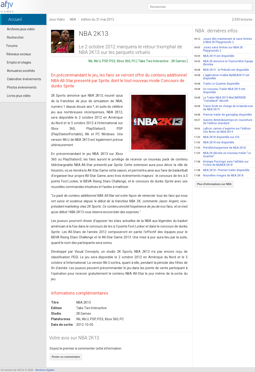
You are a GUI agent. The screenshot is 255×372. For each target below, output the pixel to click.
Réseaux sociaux (16, 54)
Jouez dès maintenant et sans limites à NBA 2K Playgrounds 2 (223, 40)
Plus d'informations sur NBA (214, 184)
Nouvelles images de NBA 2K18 (218, 175)
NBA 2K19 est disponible (214, 56)
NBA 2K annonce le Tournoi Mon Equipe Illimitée (223, 63)
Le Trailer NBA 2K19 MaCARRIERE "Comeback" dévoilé (220, 99)
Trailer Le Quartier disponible (217, 83)
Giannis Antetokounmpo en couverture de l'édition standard (223, 121)
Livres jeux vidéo (19, 96)
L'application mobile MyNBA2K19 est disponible (221, 77)
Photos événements (21, 87)
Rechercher (15, 37)
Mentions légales (45, 370)
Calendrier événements (24, 79)
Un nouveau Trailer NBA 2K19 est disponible (219, 90)
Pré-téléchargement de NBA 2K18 (220, 147)
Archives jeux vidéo (21, 29)
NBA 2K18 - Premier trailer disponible (221, 170)
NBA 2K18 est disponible (214, 142)
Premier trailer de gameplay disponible (223, 114)
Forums (10, 46)
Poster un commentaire (66, 356)
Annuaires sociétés (21, 71)
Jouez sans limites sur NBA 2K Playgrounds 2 (218, 49)
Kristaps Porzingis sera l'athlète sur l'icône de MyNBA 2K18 (221, 163)
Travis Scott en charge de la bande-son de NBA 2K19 (223, 108)
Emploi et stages (19, 62)
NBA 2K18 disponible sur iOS (216, 137)
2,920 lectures (242, 19)
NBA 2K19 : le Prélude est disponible (221, 69)
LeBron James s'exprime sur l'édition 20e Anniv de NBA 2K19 (222, 130)
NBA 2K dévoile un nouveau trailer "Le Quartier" (222, 154)
